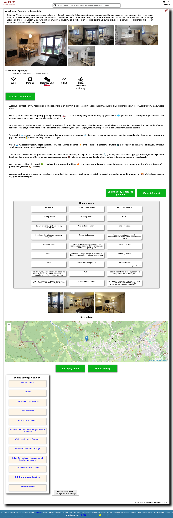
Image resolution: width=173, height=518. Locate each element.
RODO (83, 515)
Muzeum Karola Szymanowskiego (27, 449)
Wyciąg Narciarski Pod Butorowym (27, 439)
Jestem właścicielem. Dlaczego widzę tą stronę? (65, 493)
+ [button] (9, 325)
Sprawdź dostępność (20, 96)
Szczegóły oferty (70, 369)
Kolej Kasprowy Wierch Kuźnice (27, 401)
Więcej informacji (151, 193)
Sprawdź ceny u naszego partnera (120, 193)
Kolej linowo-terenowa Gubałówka (27, 477)
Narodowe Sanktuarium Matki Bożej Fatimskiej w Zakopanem (27, 431)
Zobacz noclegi (103, 369)
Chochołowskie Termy (27, 486)
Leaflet (151, 360)
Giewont (28, 392)
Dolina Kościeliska (27, 411)
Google (39, 512)
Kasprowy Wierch (27, 382)
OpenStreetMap (162, 360)
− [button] (9, 329)
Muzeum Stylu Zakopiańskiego (27, 468)
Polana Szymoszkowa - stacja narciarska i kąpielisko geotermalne (27, 459)
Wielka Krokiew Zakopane (27, 420)
